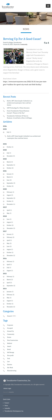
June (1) (8, 219)
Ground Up (10, 331)
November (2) (10, 255)
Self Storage (10, 352)
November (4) (10, 204)
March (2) (9, 279)
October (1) (9, 147)
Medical (9, 343)
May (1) (8, 213)
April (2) (9, 283)
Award (9, 346)
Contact (7, 403)
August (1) (9, 222)
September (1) (10, 165)
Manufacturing (11, 371)
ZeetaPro (11, 392)
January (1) (9, 174)
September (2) (10, 198)
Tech (8, 358)
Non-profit (10, 355)
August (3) (9, 195)
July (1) (8, 132)
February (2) (10, 237)
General (9, 316)
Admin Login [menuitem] (7, 388)
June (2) (9, 180)
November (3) (10, 228)
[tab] (22, 136)
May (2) (9, 243)
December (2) (10, 156)
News (6, 405)
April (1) (9, 210)
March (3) (9, 162)
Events (9, 337)
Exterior (9, 364)
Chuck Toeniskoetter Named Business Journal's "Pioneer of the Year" (18, 112)
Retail (9, 349)
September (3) (10, 183)
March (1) (9, 177)
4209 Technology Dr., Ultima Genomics (18, 108)
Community (23, 44)
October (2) (10, 168)
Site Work (10, 368)
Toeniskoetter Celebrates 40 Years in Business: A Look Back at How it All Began (19, 117)
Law (8, 361)
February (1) (10, 192)
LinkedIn (7, 408)
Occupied (10, 328)
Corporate (10, 325)
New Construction (12, 340)
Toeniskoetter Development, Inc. (14, 411)
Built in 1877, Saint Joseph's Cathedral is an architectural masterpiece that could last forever (19, 103)
